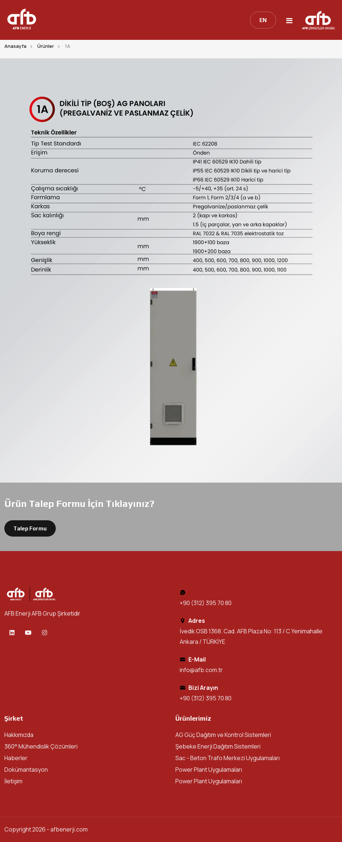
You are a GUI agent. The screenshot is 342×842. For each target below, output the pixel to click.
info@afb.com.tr (201, 670)
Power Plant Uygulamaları (208, 770)
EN (263, 20)
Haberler (16, 758)
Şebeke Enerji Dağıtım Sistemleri (217, 746)
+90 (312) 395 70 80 (206, 603)
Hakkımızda (18, 735)
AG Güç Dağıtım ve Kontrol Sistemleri (223, 735)
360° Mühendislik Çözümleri (41, 746)
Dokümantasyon (26, 770)
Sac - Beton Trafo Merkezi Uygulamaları (227, 758)
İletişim (13, 781)
